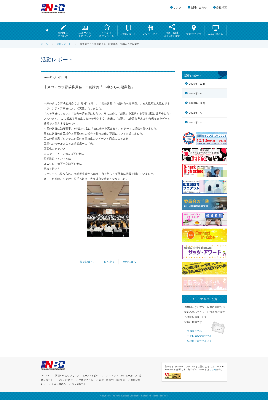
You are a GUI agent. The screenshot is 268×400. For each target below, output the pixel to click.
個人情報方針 (79, 384)
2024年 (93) (196, 93)
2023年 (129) (197, 103)
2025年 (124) (197, 83)
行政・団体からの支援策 (172, 30)
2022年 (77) (196, 112)
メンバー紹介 (150, 30)
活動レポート (128, 30)
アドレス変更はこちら (200, 336)
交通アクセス (194, 30)
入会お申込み (215, 30)
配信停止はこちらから (200, 341)
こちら (212, 369)
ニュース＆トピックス (85, 31)
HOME (45, 375)
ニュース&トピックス (91, 375)
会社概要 (221, 7)
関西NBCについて (63, 31)
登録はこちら (194, 331)
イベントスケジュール (106, 30)
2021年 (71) (196, 122)
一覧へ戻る (108, 262)
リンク (177, 7)
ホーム (44, 44)
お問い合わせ (199, 7)
